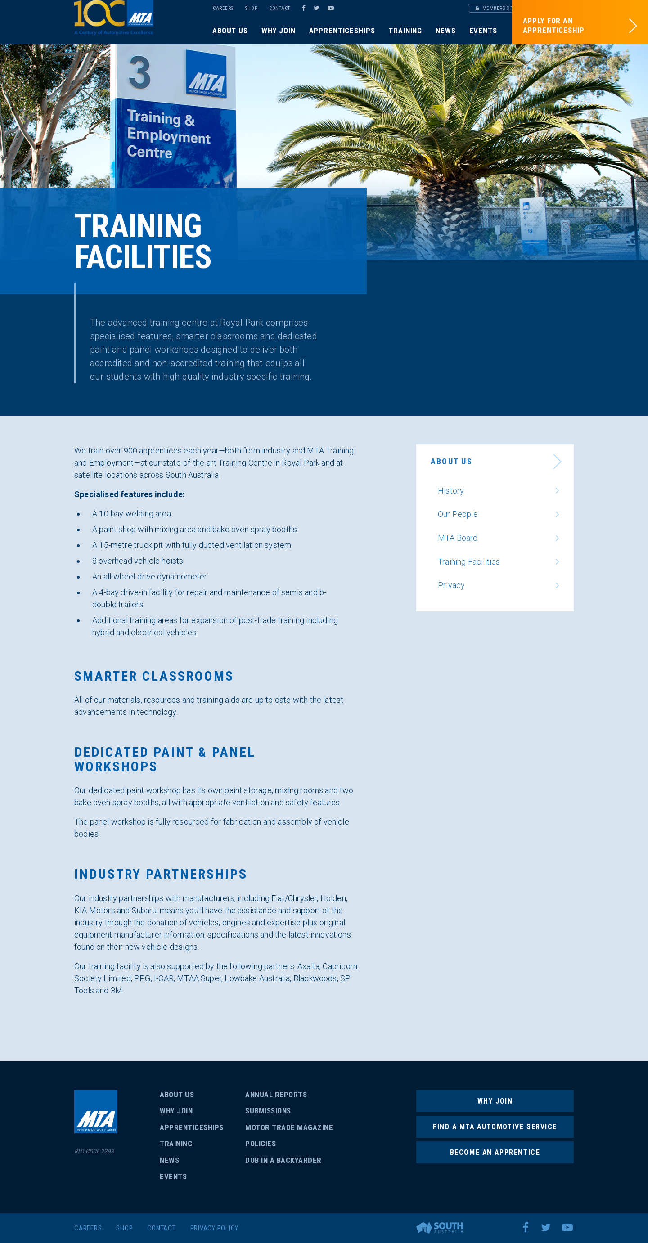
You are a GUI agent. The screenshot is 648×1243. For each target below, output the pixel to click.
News (445, 30)
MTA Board (458, 538)
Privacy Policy (214, 1228)
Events (483, 30)
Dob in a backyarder (283, 1160)
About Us (230, 30)
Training (405, 30)
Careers (223, 8)
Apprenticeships (342, 30)
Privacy (451, 585)
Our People (458, 514)
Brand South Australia (439, 1228)
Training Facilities (469, 561)
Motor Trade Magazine (289, 1127)
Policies (260, 1143)
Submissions (268, 1110)
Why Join (278, 30)
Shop (251, 8)
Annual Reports (276, 1094)
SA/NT (136, 28)
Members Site (496, 8)
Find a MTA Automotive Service (495, 1126)
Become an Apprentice (495, 1153)
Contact (279, 8)
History (451, 490)
